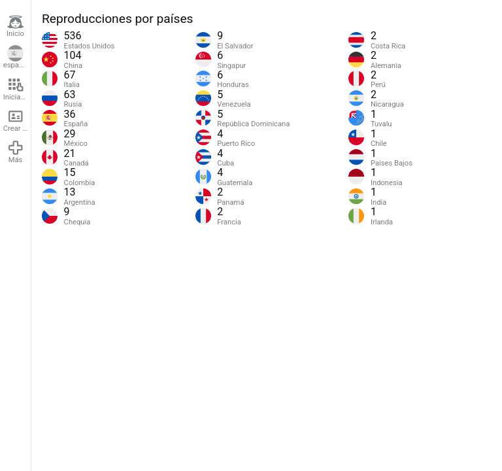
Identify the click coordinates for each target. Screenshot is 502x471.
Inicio (15, 26)
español (16, 57)
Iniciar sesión (17, 89)
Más (15, 151)
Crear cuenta (17, 120)
